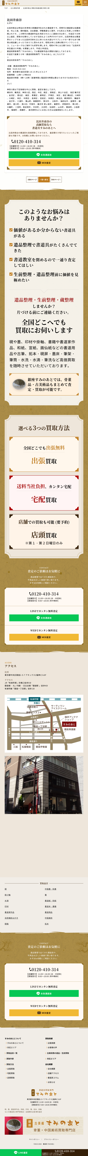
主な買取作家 (15, 8)
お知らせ (51, 1082)
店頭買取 (11, 1077)
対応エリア (11, 1047)
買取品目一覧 (11, 1053)
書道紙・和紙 (50, 900)
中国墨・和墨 (50, 889)
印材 (7, 906)
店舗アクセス (53, 1073)
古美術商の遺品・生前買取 (58, 1053)
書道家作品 (9, 912)
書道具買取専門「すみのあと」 (20, 60)
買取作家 (10, 1058)
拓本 (47, 923)
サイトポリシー (34, 1139)
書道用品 (48, 912)
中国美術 (48, 918)
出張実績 (51, 1043)
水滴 (7, 900)
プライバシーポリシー (51, 1139)
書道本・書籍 (50, 906)
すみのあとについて (15, 1043)
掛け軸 (7, 894)
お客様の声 (52, 1047)
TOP (6, 8)
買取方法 (10, 1064)
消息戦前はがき (11, 918)
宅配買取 (11, 1073)
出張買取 (11, 1068)
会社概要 (51, 1068)
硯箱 (7, 923)
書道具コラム (53, 1077)
